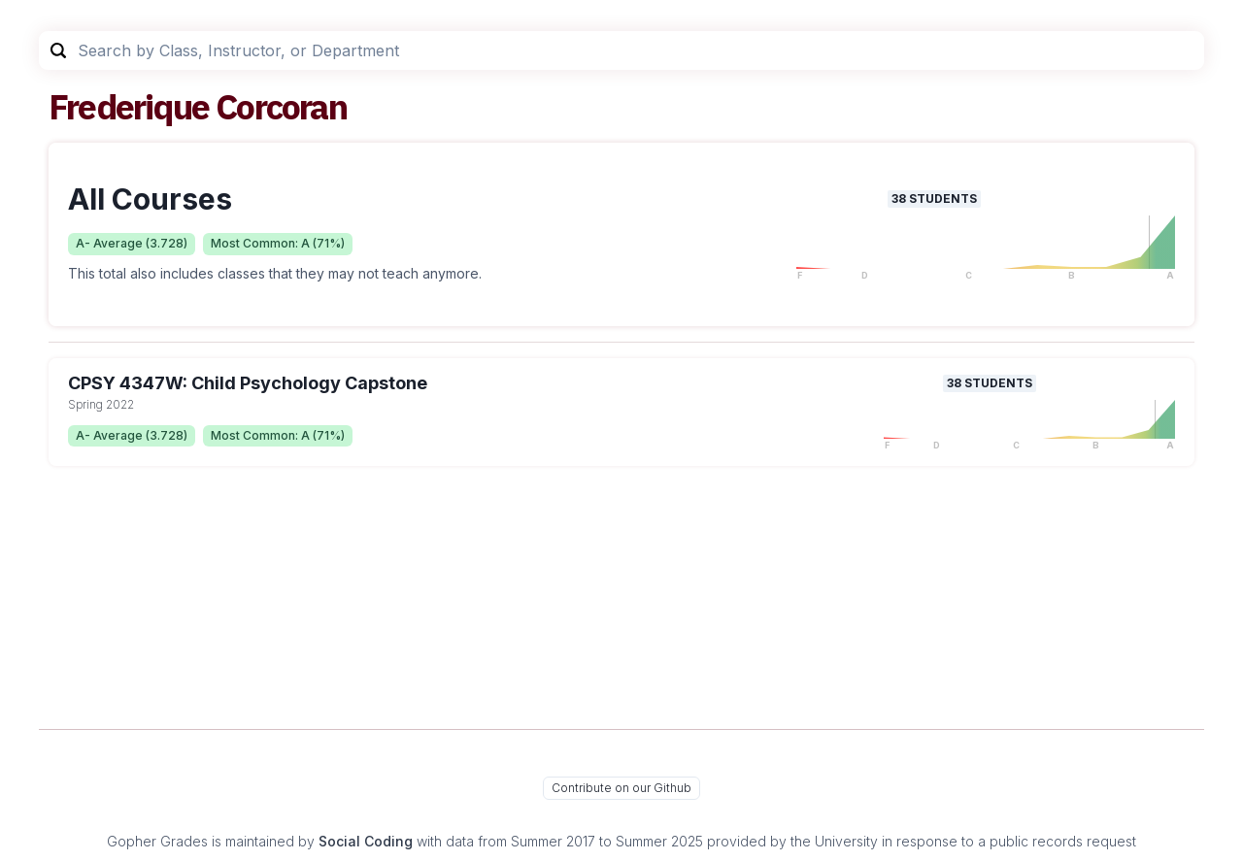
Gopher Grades (157, 841)
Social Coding (366, 841)
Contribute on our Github (621, 787)
